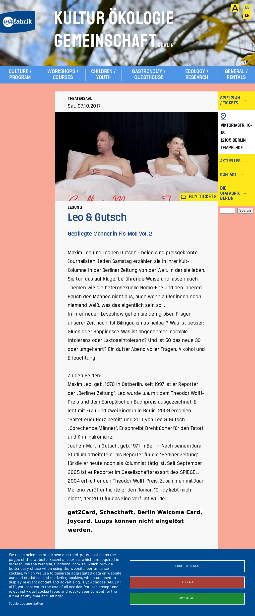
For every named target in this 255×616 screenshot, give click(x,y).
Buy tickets (199, 197)
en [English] (247, 16)
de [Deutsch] (247, 8)
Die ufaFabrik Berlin (230, 193)
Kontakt (228, 175)
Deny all (187, 582)
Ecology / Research (196, 74)
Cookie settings (187, 566)
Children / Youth (103, 74)
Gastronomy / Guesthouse (149, 74)
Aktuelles (230, 161)
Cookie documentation (26, 603)
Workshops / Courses (62, 74)
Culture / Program (20, 74)
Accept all (187, 598)
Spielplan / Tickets (230, 100)
